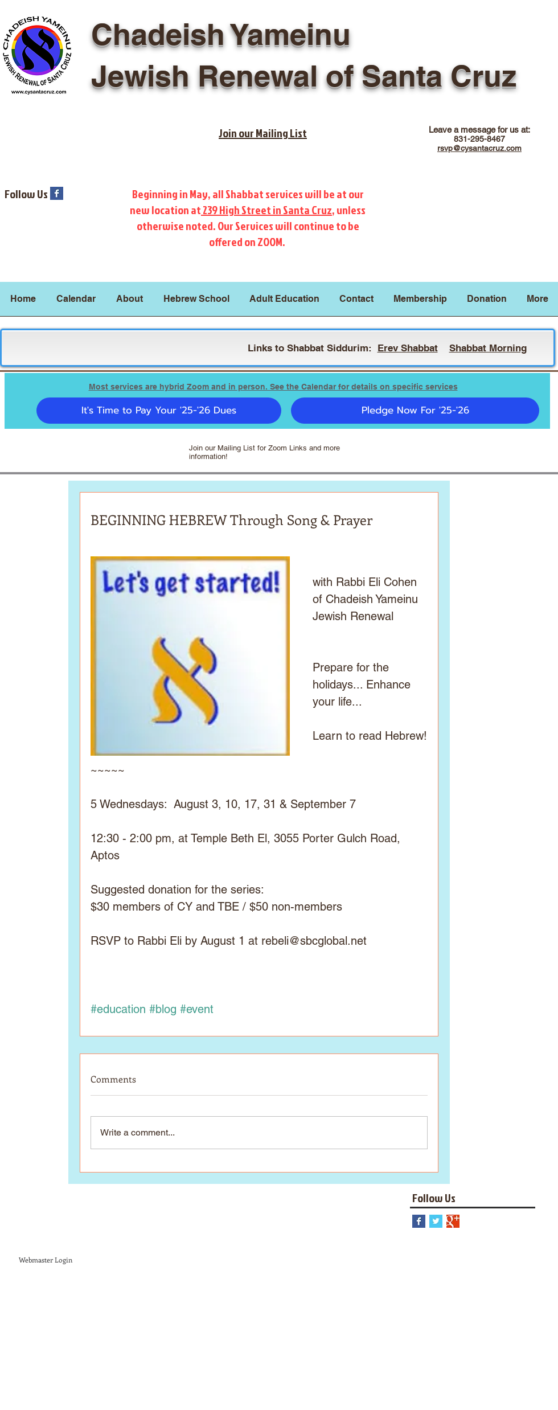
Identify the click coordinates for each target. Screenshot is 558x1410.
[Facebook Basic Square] (56, 193)
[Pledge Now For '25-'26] (415, 410)
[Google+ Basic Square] (452, 1221)
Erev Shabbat (408, 348)
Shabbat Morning (488, 348)
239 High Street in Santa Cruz (266, 210)
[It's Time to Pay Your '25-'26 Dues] (158, 410)
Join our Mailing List (263, 133)
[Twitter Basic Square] (435, 1221)
